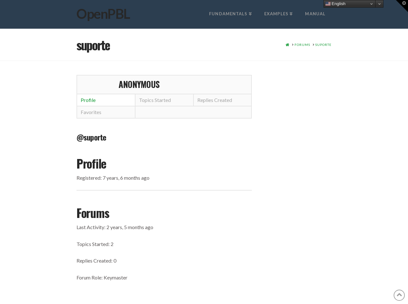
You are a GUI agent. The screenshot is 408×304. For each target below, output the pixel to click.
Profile (88, 100)
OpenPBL (103, 13)
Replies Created (214, 100)
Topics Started (155, 100)
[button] (402, 6)
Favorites (91, 112)
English (335, 3)
